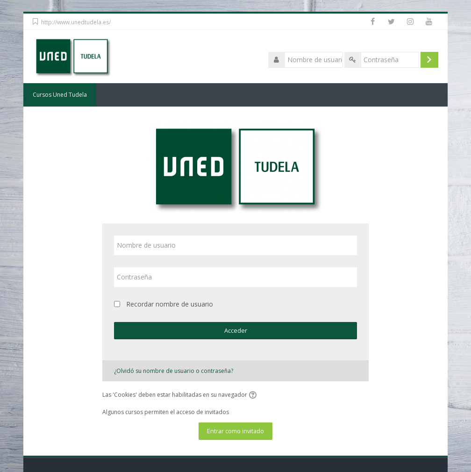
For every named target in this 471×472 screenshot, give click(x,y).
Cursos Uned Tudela (60, 95)
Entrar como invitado (235, 431)
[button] (254, 395)
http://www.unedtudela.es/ (76, 22)
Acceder (235, 330)
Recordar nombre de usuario (169, 304)
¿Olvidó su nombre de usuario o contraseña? (173, 371)
